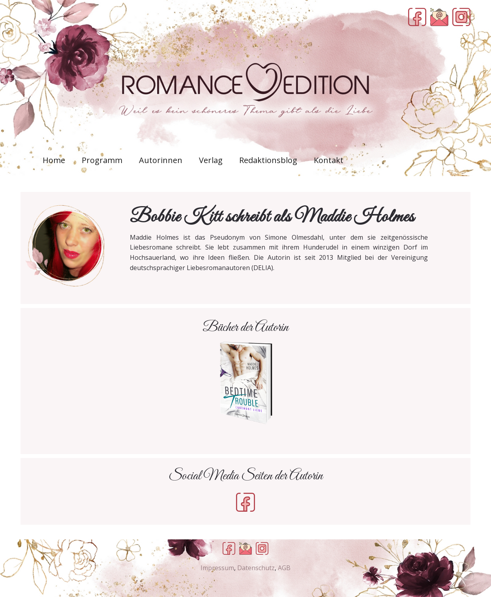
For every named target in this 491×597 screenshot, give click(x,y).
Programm (102, 160)
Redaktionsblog (268, 160)
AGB (284, 567)
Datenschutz (256, 567)
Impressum (217, 567)
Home (54, 160)
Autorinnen (160, 160)
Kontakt (328, 160)
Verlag (211, 160)
